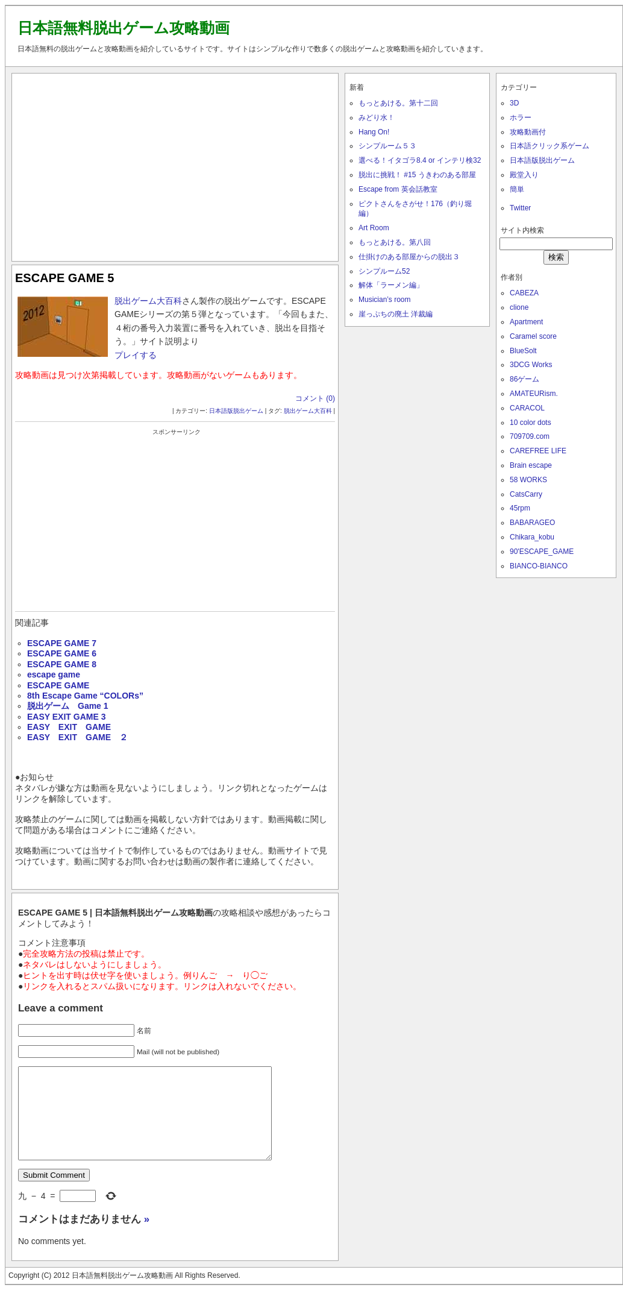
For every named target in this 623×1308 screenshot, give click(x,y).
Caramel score (533, 336)
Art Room (373, 228)
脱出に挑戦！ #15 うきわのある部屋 (417, 175)
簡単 (517, 189)
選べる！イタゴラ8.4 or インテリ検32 (419, 160)
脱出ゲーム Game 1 (67, 706)
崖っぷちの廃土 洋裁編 (395, 314)
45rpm (520, 508)
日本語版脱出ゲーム (236, 410)
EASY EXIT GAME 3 (66, 717)
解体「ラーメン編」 (391, 285)
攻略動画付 (528, 132)
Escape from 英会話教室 (397, 189)
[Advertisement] (175, 164)
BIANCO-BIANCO (539, 566)
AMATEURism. (534, 393)
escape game (53, 674)
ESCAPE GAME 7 (61, 643)
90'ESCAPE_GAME (542, 551)
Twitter (520, 208)
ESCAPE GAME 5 (64, 278)
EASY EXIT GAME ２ (77, 737)
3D (514, 103)
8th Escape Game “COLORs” (85, 695)
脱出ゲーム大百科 (148, 301)
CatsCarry (526, 494)
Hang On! (373, 132)
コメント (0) (315, 398)
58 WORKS (528, 480)
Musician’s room (384, 299)
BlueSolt (523, 351)
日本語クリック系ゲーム (549, 146)
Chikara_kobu (532, 537)
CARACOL (527, 408)
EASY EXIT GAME (69, 727)
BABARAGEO (532, 522)
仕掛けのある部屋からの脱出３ (409, 257)
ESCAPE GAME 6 (61, 653)
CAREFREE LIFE (538, 451)
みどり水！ (376, 117)
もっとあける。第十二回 (398, 103)
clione (519, 307)
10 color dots (530, 422)
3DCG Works (531, 364)
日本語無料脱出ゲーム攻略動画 (123, 27)
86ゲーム (524, 379)
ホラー (520, 117)
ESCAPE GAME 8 (61, 664)
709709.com (529, 436)
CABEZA (524, 293)
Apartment (526, 322)
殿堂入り (524, 175)
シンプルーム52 (384, 271)
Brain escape (531, 465)
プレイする (135, 355)
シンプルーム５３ (387, 146)
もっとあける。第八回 (394, 242)
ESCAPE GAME (58, 685)
